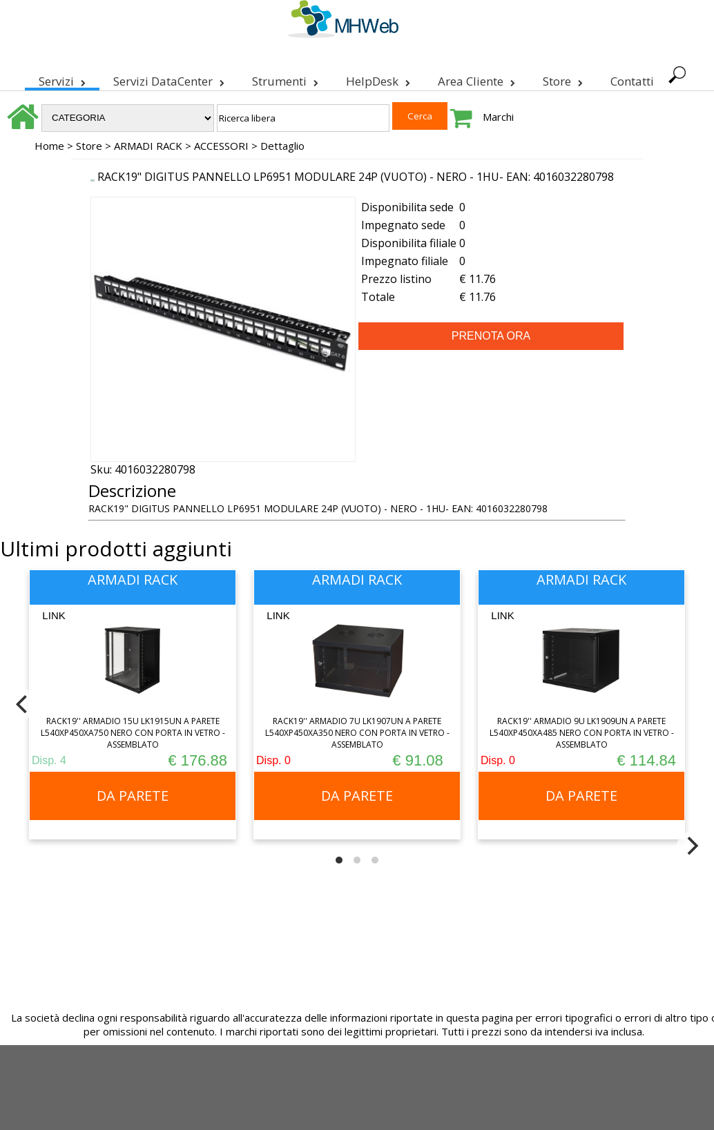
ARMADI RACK (148, 146)
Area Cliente (476, 79)
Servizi (62, 79)
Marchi (498, 117)
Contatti (632, 81)
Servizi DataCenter (168, 79)
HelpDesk (378, 79)
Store (563, 79)
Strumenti (285, 79)
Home (49, 146)
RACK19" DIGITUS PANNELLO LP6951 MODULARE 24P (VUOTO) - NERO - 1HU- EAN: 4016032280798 (355, 176)
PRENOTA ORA (491, 336)
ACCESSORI (221, 146)
